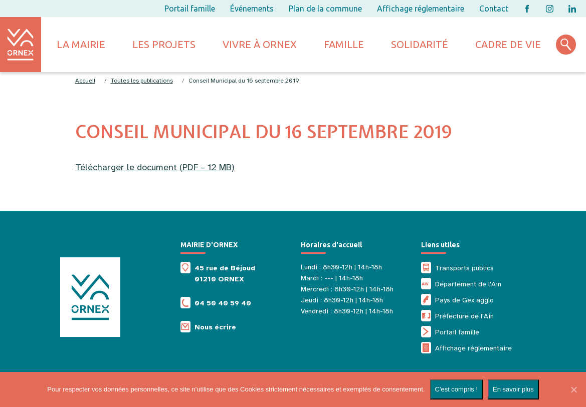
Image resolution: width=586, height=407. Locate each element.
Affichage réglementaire (420, 8)
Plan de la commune (325, 8)
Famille (344, 44)
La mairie (81, 44)
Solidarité (419, 44)
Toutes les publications (142, 80)
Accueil (85, 80)
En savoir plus (513, 389)
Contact (493, 8)
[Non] (573, 389)
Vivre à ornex (260, 44)
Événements (252, 8)
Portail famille (189, 8)
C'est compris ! (456, 389)
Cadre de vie (508, 44)
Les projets (164, 44)
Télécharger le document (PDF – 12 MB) (155, 167)
